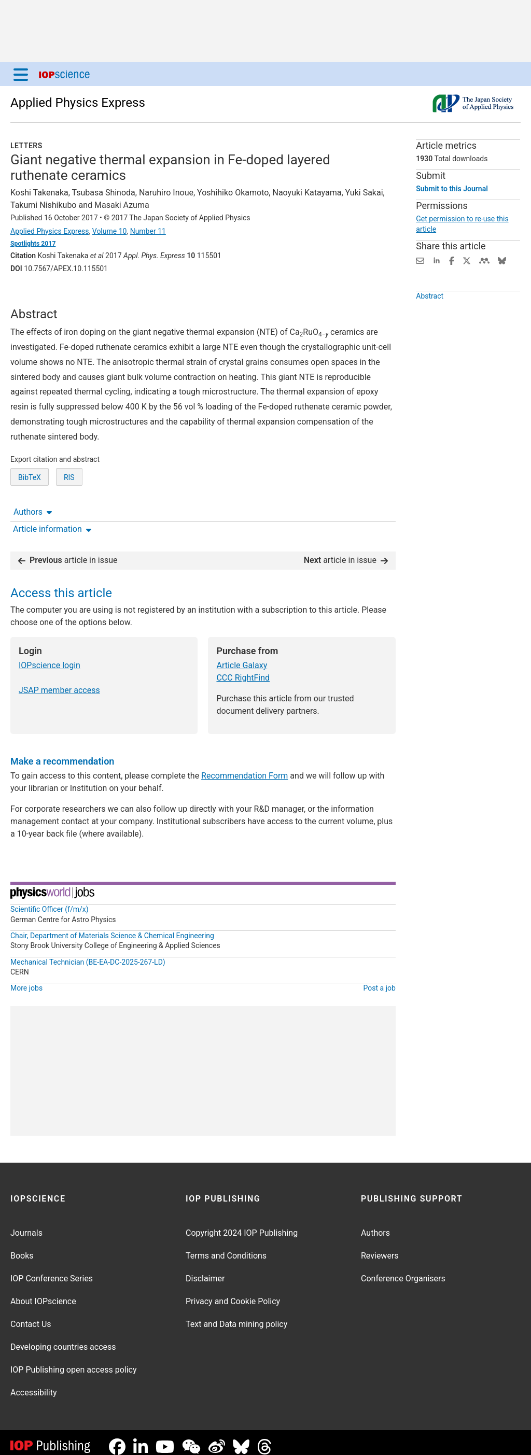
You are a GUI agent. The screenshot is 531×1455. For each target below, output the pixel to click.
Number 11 (148, 231)
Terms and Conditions (226, 1247)
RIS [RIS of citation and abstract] (69, 516)
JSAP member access (59, 682)
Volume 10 (109, 231)
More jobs (26, 980)
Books (22, 1247)
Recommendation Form (244, 767)
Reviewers (380, 1247)
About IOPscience (43, 1293)
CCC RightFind (243, 669)
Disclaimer (205, 1270)
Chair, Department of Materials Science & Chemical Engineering (112, 927)
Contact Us (30, 1316)
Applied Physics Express (77, 102)
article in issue (68, 552)
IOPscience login (49, 657)
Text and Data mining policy (236, 1316)
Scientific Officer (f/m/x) (49, 901)
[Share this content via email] (420, 260)
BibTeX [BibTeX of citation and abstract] (29, 516)
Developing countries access (63, 1339)
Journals (26, 1225)
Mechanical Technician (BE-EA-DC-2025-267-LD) (87, 954)
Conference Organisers (403, 1270)
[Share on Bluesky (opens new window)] (502, 260)
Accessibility (33, 1384)
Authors (32, 297)
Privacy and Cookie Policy (233, 1293)
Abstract (429, 320)
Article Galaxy (241, 657)
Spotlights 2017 (32, 243)
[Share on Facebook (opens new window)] (451, 260)
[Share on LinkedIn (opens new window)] (436, 260)
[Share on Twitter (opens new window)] (467, 260)
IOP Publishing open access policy (73, 1361)
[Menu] (20, 74)
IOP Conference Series (51, 1270)
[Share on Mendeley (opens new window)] (484, 260)
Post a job (380, 980)
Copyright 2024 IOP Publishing (242, 1225)
